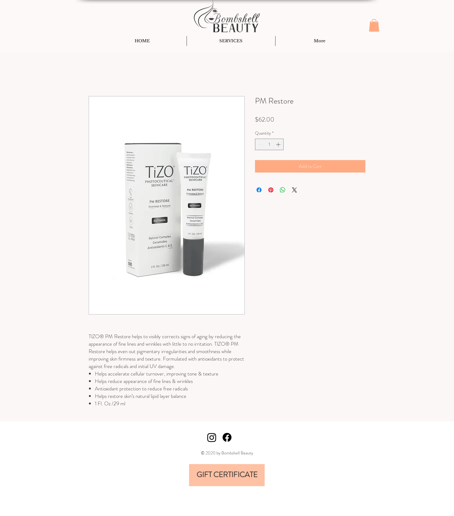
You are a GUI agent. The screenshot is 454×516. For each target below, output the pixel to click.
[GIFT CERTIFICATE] (227, 475)
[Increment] (279, 144)
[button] (374, 25)
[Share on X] (294, 190)
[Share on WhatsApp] (282, 190)
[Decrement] (260, 144)
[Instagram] (212, 437)
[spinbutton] (269, 144)
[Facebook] (227, 437)
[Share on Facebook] (259, 190)
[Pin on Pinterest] (271, 190)
